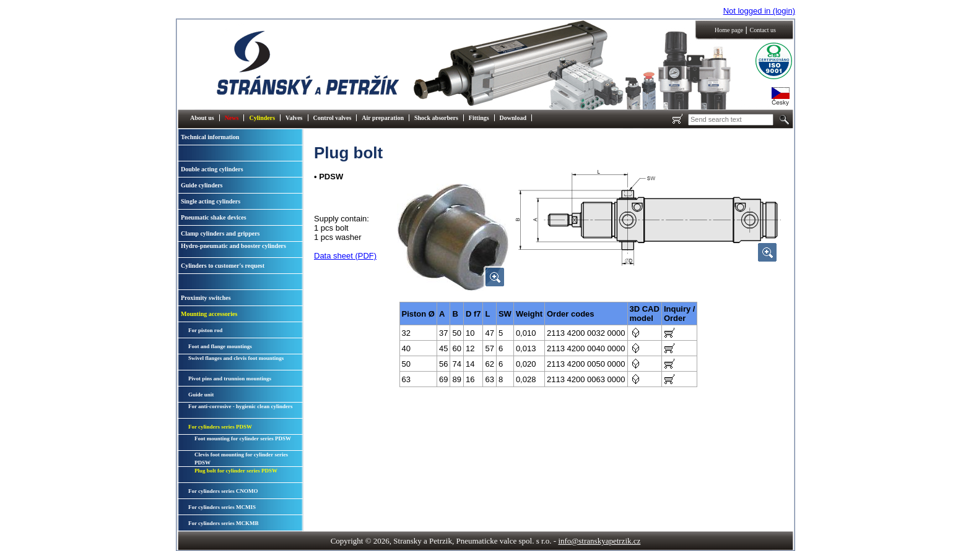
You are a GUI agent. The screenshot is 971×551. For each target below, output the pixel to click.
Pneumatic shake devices (213, 217)
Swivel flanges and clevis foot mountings (236, 358)
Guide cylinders (202, 185)
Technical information (210, 137)
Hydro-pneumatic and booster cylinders (233, 245)
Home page (729, 30)
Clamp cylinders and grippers (220, 233)
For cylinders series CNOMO (223, 491)
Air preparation (383, 117)
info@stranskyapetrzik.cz (599, 540)
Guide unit (201, 394)
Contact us (762, 30)
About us (202, 117)
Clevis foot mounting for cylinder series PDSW (241, 458)
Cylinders (262, 117)
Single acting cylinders (210, 201)
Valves (293, 117)
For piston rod (205, 330)
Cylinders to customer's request (222, 265)
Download (513, 117)
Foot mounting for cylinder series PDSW (242, 438)
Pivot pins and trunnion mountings (229, 378)
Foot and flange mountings (220, 346)
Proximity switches (206, 297)
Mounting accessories (209, 313)
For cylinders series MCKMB (223, 523)
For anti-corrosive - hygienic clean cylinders (240, 406)
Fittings (479, 117)
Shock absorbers (436, 117)
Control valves (332, 117)
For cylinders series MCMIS (222, 507)
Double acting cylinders (212, 169)
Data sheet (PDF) (345, 255)
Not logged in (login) (759, 10)
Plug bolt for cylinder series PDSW (235, 471)
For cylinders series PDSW (220, 427)
